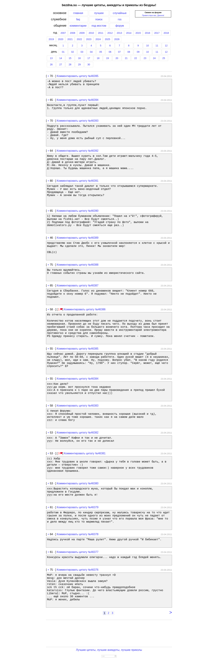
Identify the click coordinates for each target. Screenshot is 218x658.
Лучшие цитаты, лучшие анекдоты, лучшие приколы (109, 649)
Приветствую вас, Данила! (153, 15)
